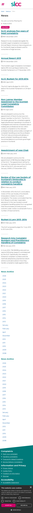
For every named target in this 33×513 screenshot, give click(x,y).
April (4, 332)
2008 (4, 353)
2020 (4, 297)
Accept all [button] (8, 505)
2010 (4, 346)
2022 (4, 290)
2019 (4, 300)
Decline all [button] (24, 505)
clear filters (5, 27)
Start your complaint (10, 454)
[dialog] (16, 499)
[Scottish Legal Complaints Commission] (16, 4)
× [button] (31, 487)
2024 (4, 283)
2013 (4, 321)
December (6, 336)
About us (8, 11)
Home (2, 11)
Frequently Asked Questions (13, 459)
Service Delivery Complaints (12, 462)
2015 (4, 314)
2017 (4, 307)
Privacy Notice (8, 468)
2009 (4, 350)
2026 (4, 276)
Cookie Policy (7, 471)
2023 (4, 286)
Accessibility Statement (11, 482)
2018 (4, 304)
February (5, 329)
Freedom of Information (11, 473)
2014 (4, 318)
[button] (16, 510)
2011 (3, 343)
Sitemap (6, 476)
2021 (4, 293)
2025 (4, 279)
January (5, 325)
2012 (4, 339)
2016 (4, 311)
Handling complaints (10, 457)
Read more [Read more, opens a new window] (16, 494)
